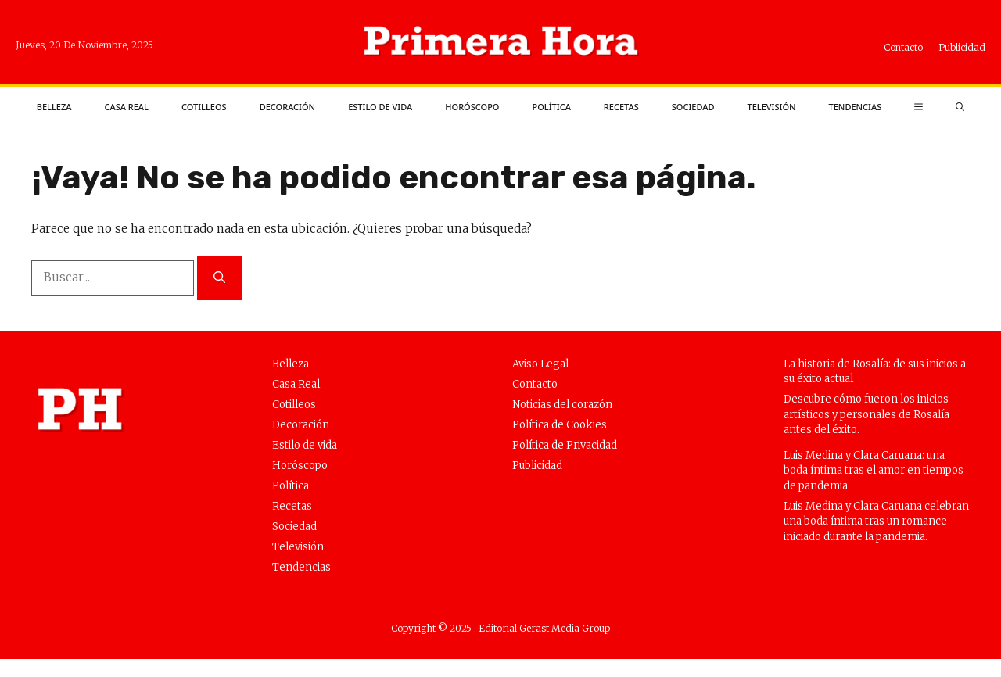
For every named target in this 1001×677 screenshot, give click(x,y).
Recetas (621, 107)
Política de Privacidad (564, 445)
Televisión (771, 107)
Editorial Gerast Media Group (544, 628)
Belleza (54, 107)
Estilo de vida (380, 107)
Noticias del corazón (562, 404)
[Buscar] (219, 278)
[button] (960, 107)
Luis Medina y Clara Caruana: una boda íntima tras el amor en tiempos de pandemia (873, 471)
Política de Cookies (559, 425)
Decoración (288, 107)
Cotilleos (204, 107)
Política (551, 107)
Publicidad (961, 47)
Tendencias (855, 107)
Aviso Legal (540, 364)
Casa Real (126, 107)
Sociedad (693, 107)
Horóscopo (472, 107)
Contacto (903, 47)
